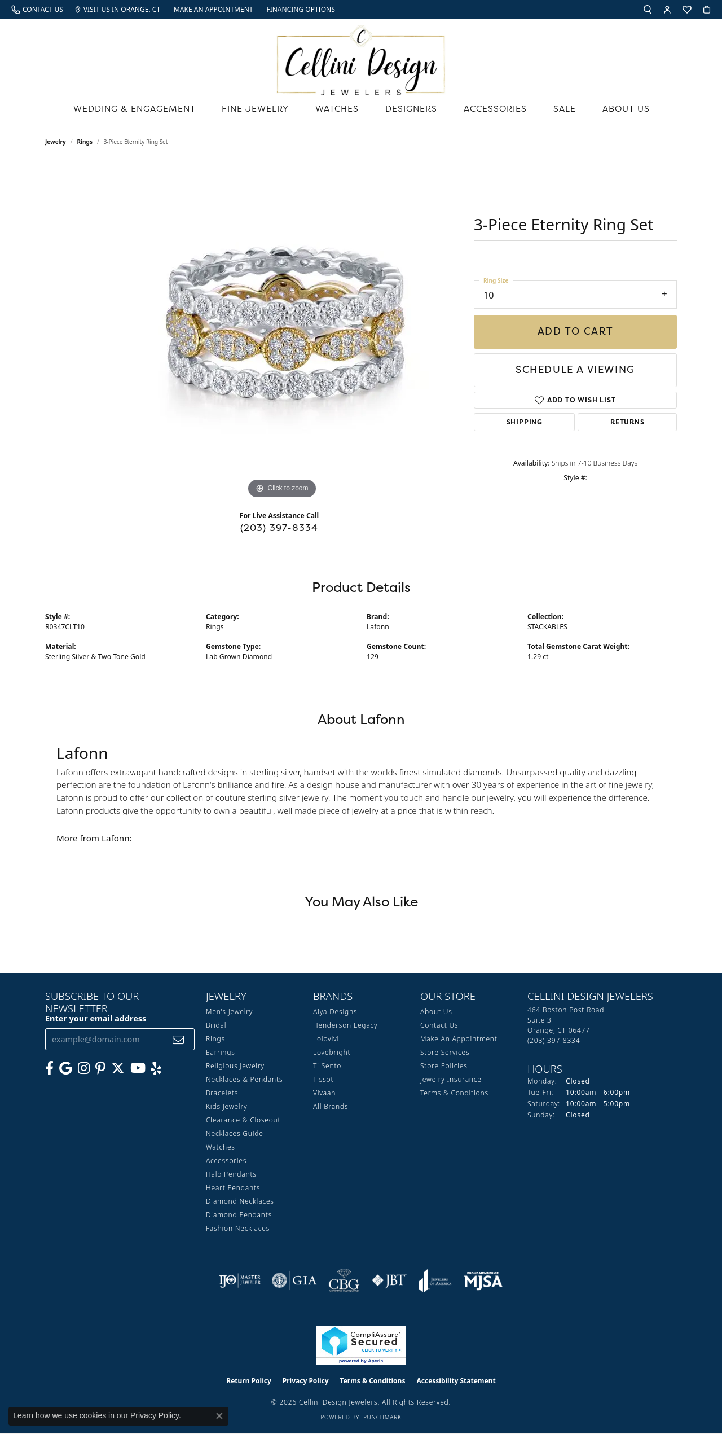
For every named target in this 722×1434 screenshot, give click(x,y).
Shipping (525, 422)
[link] (37, 9)
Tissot (323, 1080)
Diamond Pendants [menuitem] (239, 1215)
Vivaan (324, 1093)
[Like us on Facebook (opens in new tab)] (49, 1069)
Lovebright (331, 1053)
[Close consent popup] (219, 1416)
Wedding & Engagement (134, 111)
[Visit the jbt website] (389, 1281)
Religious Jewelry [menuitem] (235, 1066)
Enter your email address (95, 1019)
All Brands (330, 1107)
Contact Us (439, 1025)
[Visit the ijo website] (240, 1281)
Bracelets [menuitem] (222, 1093)
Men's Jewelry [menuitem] (229, 1012)
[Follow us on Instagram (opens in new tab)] (84, 1069)
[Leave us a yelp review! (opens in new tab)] (156, 1069)
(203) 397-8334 (279, 528)
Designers (415, 111)
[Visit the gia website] (294, 1281)
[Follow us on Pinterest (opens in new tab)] (100, 1069)
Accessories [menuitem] (226, 1161)
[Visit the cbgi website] (344, 1281)
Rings (85, 142)
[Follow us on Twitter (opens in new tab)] (118, 1069)
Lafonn (378, 627)
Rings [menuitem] (215, 1039)
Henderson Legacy (345, 1025)
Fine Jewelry (258, 111)
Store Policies (444, 1066)
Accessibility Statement (455, 1381)
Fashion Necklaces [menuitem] (238, 1229)
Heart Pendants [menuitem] (233, 1188)
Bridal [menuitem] (216, 1025)
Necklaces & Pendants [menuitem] (244, 1080)
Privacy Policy (306, 1381)
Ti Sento (327, 1066)
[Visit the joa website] (435, 1281)
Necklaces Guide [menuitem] (234, 1134)
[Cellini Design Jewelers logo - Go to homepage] (361, 57)
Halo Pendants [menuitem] (231, 1174)
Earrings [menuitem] (220, 1053)
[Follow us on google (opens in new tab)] (65, 1069)
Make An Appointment (459, 1039)
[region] (282, 333)
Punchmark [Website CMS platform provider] (382, 1418)
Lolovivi (326, 1039)
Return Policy (248, 1381)
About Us (629, 111)
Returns (627, 422)
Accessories (500, 111)
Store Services (444, 1053)
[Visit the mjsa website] (483, 1281)
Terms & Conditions (454, 1093)
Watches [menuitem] (220, 1147)
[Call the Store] (553, 1041)
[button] (647, 9)
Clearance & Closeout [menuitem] (243, 1120)
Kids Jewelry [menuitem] (226, 1107)
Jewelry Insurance (451, 1080)
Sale (568, 111)
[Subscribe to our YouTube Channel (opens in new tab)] (138, 1069)
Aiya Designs (335, 1012)
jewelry (55, 142)
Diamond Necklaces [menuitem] (240, 1202)
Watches (341, 111)
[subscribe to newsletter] (178, 1039)
